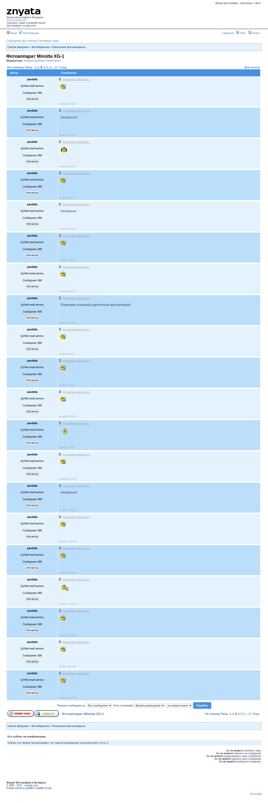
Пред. (29, 67)
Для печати (252, 67)
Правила (228, 33)
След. (63, 67)
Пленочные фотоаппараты (69, 47)
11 (56, 67)
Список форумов (18, 47)
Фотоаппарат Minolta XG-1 (83, 714)
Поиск (254, 33)
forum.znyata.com (16, 20)
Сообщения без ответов (21, 40)
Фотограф (256, 793)
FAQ (240, 33)
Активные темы (49, 40)
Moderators (54, 60)
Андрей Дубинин (34, 60)
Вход (12, 33)
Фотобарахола (41, 47)
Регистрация (29, 33)
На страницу (15, 67)
